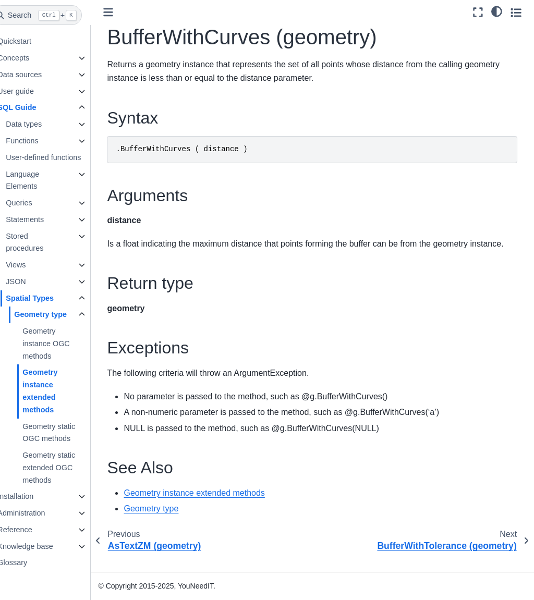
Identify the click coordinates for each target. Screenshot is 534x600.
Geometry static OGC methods (65, 432)
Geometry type (56, 314)
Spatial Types (46, 298)
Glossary (28, 562)
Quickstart (30, 41)
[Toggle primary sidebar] (125, 12)
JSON (32, 281)
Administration (37, 513)
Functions (38, 141)
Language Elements (38, 180)
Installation (32, 496)
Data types (40, 124)
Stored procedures (40, 242)
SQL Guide (33, 107)
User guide (32, 91)
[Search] (53, 15)
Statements (41, 219)
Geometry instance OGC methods (62, 343)
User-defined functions (59, 157)
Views (32, 265)
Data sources (36, 74)
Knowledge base (41, 546)
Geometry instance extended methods (56, 390)
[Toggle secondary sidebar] (516, 12)
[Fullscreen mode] (478, 12)
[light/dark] (496, 11)
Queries (35, 203)
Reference (31, 529)
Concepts (29, 58)
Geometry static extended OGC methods (65, 467)
